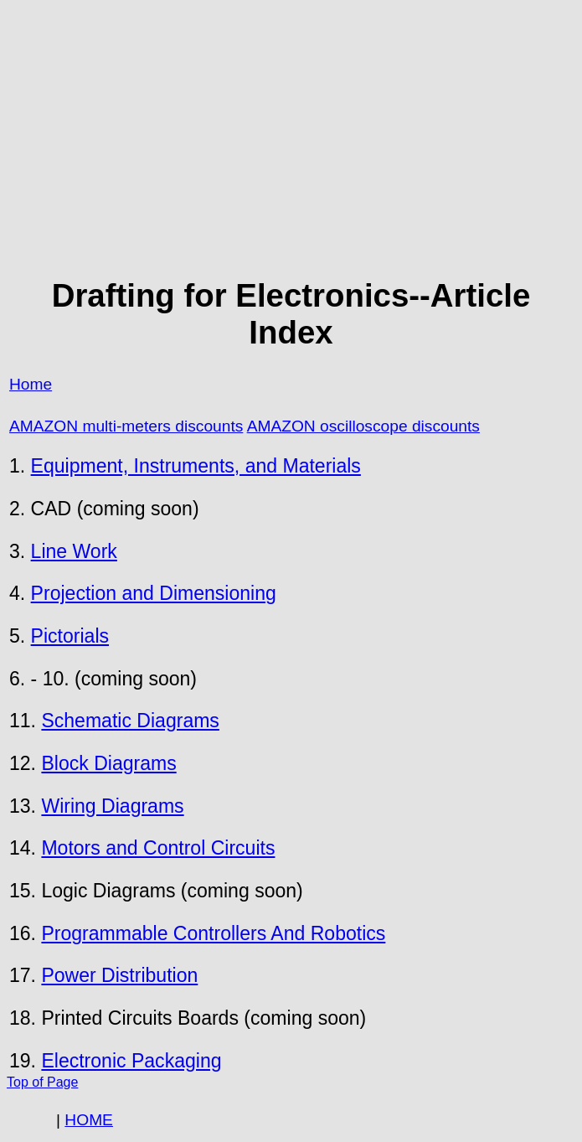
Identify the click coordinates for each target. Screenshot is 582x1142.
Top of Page (42, 1082)
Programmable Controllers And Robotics (213, 933)
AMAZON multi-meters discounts (126, 426)
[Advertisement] (291, 139)
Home (30, 384)
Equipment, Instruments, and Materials (196, 466)
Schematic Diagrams (130, 720)
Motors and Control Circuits (158, 848)
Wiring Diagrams (112, 806)
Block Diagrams (108, 763)
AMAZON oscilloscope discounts (363, 426)
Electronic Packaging (131, 1061)
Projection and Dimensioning (153, 593)
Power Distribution (119, 975)
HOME (88, 1120)
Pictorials (70, 636)
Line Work (74, 551)
